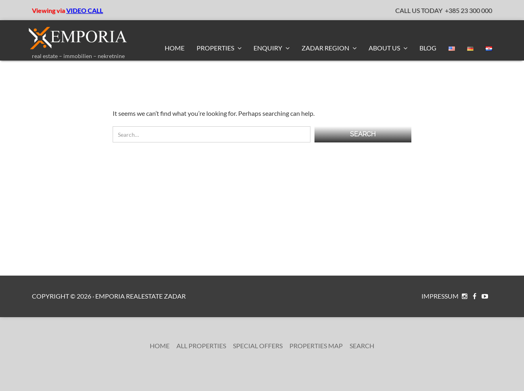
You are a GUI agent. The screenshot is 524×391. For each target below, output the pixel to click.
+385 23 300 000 (468, 10)
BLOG (427, 48)
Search (362, 345)
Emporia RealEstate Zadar (140, 296)
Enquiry (268, 48)
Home (174, 48)
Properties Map (316, 345)
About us (385, 48)
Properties (216, 48)
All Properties (201, 345)
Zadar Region (326, 48)
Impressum (440, 296)
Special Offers (258, 345)
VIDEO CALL (84, 10)
